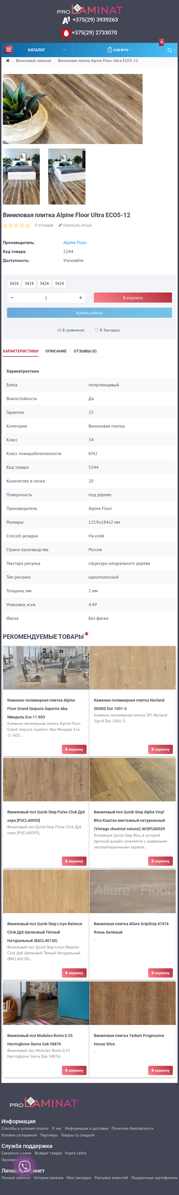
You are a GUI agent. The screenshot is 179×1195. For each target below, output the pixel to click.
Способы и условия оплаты (24, 1128)
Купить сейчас (89, 312)
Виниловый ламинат (34, 60)
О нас (57, 1128)
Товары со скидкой (77, 1135)
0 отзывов (44, 225)
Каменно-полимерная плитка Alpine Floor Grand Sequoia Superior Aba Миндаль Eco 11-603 (41, 708)
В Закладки (107, 330)
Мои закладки (79, 1177)
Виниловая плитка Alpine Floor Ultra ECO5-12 (98, 60)
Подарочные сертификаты (154, 1177)
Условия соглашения (19, 1135)
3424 (14, 283)
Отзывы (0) (85, 351)
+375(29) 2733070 (93, 32)
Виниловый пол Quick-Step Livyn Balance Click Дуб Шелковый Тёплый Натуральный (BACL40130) (44, 932)
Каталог (35, 49)
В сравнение (70, 330)
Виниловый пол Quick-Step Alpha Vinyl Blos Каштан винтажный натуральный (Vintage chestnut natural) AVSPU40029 (129, 820)
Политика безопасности (133, 1128)
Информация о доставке (86, 1128)
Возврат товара (48, 1152)
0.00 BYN (135, 47)
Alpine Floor (75, 242)
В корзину (133, 297)
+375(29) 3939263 (94, 19)
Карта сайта (75, 1152)
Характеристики (20, 351)
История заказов (48, 1177)
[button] (171, 50)
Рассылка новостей (111, 1177)
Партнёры (49, 1135)
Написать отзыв (75, 225)
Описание (56, 351)
